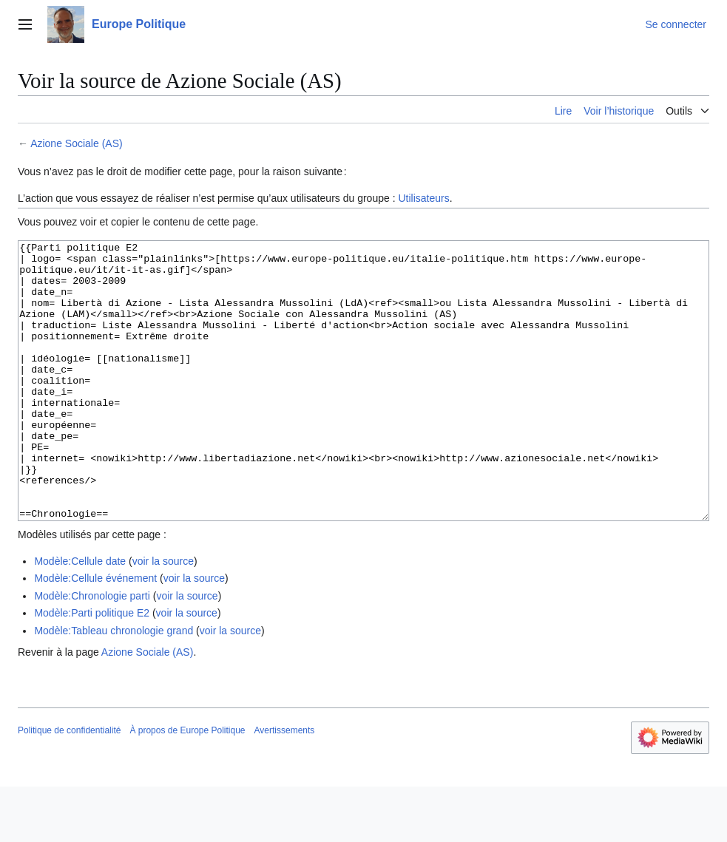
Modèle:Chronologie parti (91, 651)
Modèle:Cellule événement (95, 633)
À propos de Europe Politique (187, 786)
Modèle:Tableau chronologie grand (113, 686)
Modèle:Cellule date (80, 616)
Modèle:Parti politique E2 (91, 668)
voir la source (163, 616)
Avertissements (284, 786)
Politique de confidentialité (69, 786)
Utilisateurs (423, 198)
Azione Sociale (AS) (76, 143)
